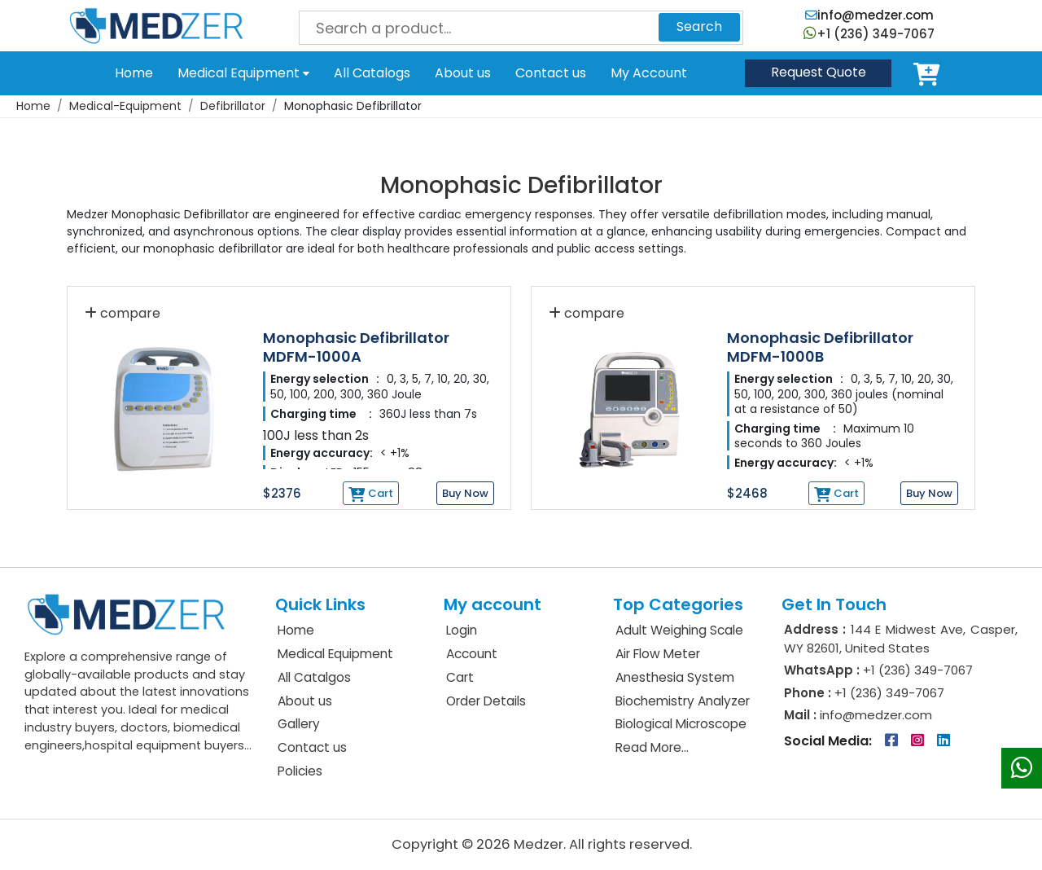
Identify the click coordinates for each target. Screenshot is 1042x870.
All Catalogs (372, 73)
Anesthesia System (674, 677)
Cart (929, 73)
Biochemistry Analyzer (682, 701)
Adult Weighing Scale (679, 630)
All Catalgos (314, 677)
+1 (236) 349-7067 (869, 33)
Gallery (299, 723)
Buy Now (465, 493)
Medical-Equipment (125, 106)
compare (122, 313)
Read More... (652, 747)
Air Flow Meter (657, 653)
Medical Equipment (243, 73)
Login (461, 630)
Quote (818, 72)
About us (463, 73)
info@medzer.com (869, 15)
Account (471, 653)
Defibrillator (232, 106)
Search (699, 26)
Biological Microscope (680, 723)
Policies (300, 771)
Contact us (550, 73)
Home (134, 73)
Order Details (486, 701)
